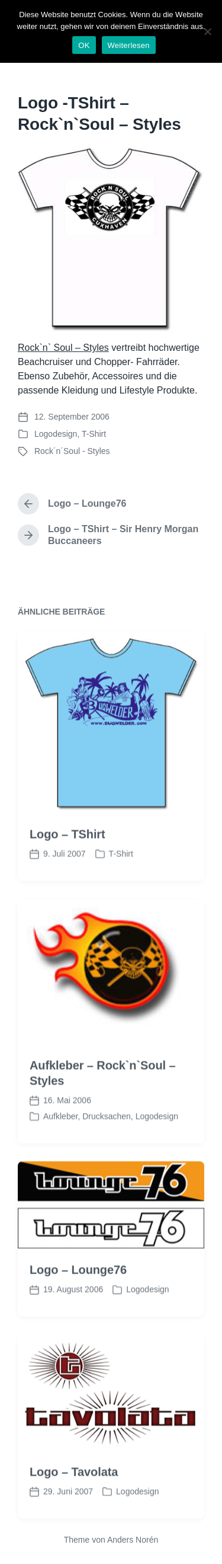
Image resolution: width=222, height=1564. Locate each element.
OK (83, 45)
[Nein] (207, 31)
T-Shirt (94, 434)
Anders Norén (132, 1539)
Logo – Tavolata (74, 1502)
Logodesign (55, 434)
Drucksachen (106, 1147)
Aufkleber (60, 1147)
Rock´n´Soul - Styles (72, 451)
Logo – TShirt (67, 865)
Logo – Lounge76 (78, 1300)
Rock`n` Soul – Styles (63, 348)
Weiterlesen (129, 45)
